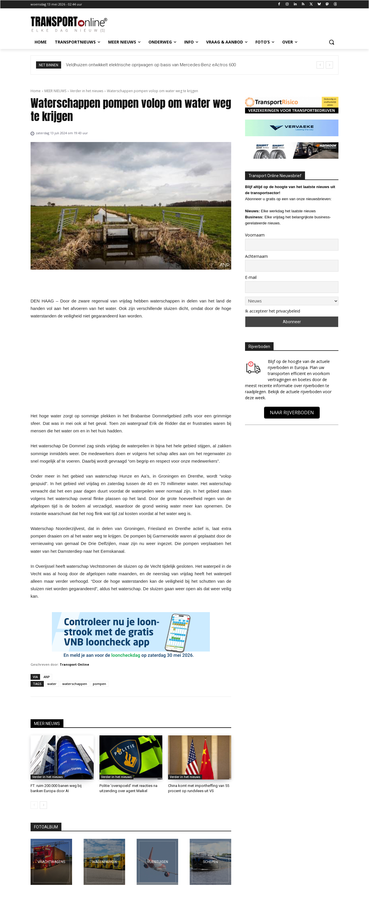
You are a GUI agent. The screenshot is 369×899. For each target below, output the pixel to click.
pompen (99, 684)
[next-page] (43, 805)
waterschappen (74, 684)
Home (36, 90)
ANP (47, 677)
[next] (329, 65)
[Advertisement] (131, 367)
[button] (331, 42)
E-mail (251, 277)
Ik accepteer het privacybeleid (272, 311)
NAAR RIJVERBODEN (292, 412)
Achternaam (256, 256)
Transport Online (74, 664)
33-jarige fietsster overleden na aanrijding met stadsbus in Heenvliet (131, 64)
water (52, 684)
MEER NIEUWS (55, 90)
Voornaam (255, 235)
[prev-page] (34, 805)
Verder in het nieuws (86, 90)
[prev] (320, 65)
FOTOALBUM (46, 827)
